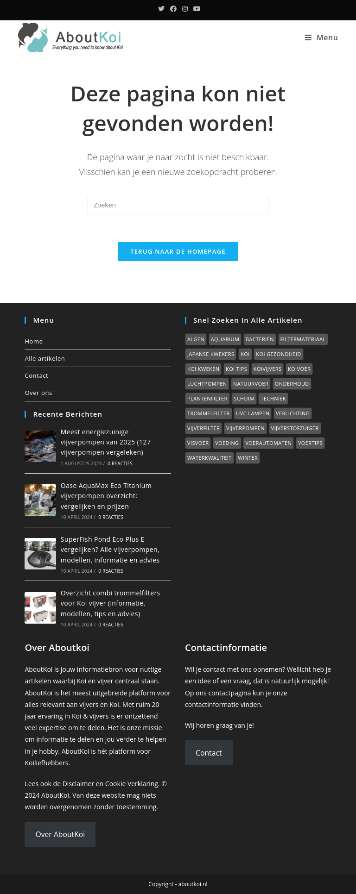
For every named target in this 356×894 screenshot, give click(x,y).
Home (34, 341)
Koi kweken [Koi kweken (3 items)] (203, 368)
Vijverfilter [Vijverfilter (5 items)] (203, 428)
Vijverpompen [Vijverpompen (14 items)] (245, 428)
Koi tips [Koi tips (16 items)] (236, 368)
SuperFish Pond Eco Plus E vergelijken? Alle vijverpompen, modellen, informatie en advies (110, 549)
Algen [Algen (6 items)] (195, 339)
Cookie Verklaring (131, 783)
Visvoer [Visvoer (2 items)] (198, 442)
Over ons (38, 392)
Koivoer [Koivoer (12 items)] (299, 368)
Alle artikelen (45, 358)
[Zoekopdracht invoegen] (178, 205)
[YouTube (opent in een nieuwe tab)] (196, 9)
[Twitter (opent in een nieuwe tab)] (161, 9)
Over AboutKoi (60, 834)
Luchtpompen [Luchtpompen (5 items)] (207, 383)
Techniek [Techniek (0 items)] (273, 398)
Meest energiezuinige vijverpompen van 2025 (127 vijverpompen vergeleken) (106, 442)
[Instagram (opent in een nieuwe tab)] (185, 9)
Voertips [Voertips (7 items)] (310, 442)
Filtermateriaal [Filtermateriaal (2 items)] (303, 339)
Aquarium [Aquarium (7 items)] (225, 339)
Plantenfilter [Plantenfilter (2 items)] (207, 398)
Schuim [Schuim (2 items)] (244, 398)
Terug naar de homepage (178, 251)
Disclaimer (78, 783)
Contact (36, 375)
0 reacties (120, 463)
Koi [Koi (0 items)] (245, 353)
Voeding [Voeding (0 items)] (227, 442)
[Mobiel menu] (321, 37)
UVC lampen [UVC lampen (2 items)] (252, 413)
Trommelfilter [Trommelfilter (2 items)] (208, 413)
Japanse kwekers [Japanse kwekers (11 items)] (210, 353)
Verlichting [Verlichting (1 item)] (293, 413)
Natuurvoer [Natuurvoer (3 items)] (250, 383)
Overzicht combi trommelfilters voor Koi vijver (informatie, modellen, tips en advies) (110, 603)
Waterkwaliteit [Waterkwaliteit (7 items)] (209, 457)
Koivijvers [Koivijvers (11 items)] (267, 368)
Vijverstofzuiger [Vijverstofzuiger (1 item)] (295, 428)
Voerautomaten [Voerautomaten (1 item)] (268, 442)
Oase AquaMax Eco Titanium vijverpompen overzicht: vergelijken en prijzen (106, 496)
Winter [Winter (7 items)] (248, 457)
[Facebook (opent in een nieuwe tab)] (173, 9)
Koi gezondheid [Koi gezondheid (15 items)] (278, 353)
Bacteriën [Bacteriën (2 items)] (260, 339)
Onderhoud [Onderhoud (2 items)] (292, 383)
